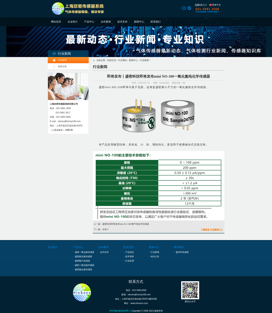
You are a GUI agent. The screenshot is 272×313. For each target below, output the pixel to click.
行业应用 (129, 261)
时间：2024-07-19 (141, 83)
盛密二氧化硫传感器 (84, 265)
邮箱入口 (201, 5)
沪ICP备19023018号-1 (120, 311)
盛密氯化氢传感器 (83, 269)
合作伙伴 (104, 252)
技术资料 (129, 256)
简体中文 (215, 5)
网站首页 (56, 21)
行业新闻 (62, 60)
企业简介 (73, 21)
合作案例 (106, 21)
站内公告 (62, 66)
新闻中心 (139, 21)
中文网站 (122, 60)
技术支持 (122, 21)
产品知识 (129, 252)
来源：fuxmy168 (161, 83)
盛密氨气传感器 (82, 261)
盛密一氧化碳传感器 (84, 252)
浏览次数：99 (178, 83)
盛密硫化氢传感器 (83, 256)
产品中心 (89, 21)
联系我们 (156, 21)
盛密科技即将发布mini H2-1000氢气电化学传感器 (125, 224)
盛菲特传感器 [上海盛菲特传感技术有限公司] (182, 252)
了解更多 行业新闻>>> (211, 229)
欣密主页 (111, 60)
